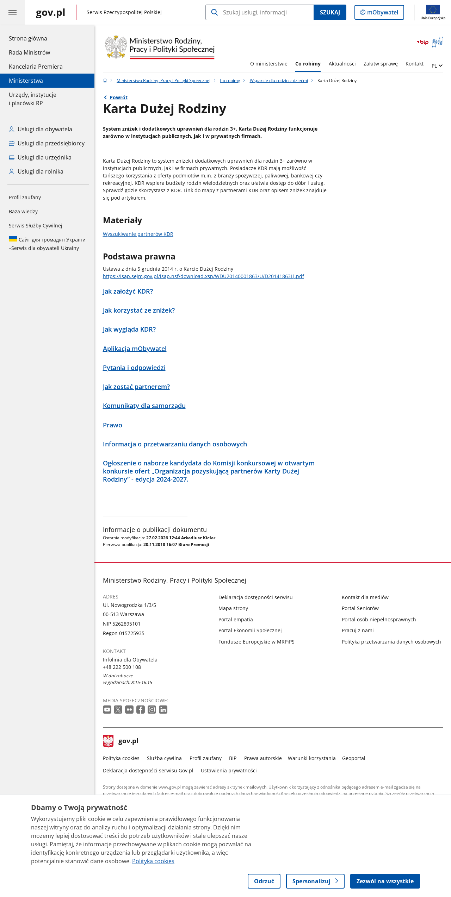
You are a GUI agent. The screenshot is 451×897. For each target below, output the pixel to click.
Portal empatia (235, 619)
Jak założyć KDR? (128, 291)
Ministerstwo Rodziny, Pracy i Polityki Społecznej (163, 80)
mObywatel (382, 14)
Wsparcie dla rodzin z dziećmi (279, 80)
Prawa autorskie (263, 758)
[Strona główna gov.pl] (51, 12)
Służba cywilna (164, 758)
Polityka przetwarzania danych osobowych (391, 641)
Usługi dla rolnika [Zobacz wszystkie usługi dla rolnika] (36, 171)
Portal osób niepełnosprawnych (379, 619)
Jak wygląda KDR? (129, 329)
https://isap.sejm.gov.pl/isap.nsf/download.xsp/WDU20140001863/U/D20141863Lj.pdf (203, 276)
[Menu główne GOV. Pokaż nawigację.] (12, 12)
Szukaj (330, 12)
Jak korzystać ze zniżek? (139, 310)
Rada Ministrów (29, 52)
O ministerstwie (269, 63)
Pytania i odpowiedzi (134, 368)
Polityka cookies (121, 758)
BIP (232, 758)
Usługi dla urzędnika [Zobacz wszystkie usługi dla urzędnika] (40, 157)
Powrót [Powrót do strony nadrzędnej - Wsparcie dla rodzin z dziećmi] (119, 97)
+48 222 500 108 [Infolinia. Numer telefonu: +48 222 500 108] (122, 667)
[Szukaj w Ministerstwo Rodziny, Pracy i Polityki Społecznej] (259, 12)
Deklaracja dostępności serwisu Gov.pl (148, 770)
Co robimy (308, 63)
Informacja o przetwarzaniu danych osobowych (175, 444)
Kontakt (415, 63)
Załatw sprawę (381, 63)
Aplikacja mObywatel (135, 349)
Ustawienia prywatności (229, 770)
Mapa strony (233, 608)
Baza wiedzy (23, 211)
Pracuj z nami (358, 630)
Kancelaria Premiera (36, 66)
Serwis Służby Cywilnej (35, 225)
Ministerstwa (26, 80)
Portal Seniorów (360, 608)
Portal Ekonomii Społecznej (250, 630)
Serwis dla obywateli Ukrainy (47, 243)
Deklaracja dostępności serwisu (255, 597)
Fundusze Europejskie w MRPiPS (256, 641)
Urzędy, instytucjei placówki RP (32, 99)
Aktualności (342, 63)
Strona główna (36, 38)
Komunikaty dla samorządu (144, 406)
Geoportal (353, 758)
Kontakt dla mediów (365, 597)
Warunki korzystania (312, 758)
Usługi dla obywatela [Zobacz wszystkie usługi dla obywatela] (40, 129)
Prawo (112, 425)
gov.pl (121, 741)
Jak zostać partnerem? (136, 387)
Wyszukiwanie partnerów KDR (138, 234)
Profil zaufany (25, 197)
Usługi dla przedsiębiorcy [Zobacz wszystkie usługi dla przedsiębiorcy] (47, 143)
